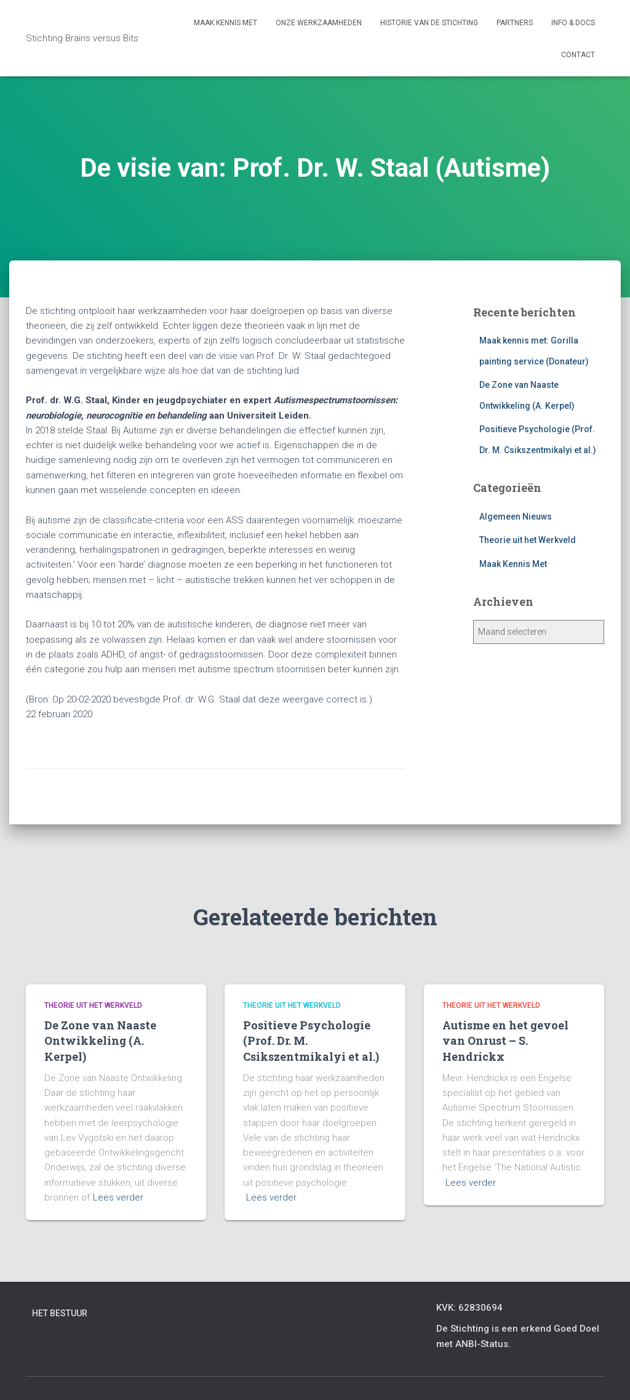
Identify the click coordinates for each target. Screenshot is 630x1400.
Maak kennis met (225, 22)
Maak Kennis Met (513, 564)
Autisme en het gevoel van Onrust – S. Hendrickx (505, 1040)
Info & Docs (573, 22)
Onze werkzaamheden (319, 22)
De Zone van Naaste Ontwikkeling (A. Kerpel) (100, 1040)
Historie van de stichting (429, 22)
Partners (514, 22)
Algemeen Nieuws (515, 516)
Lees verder (118, 1197)
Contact (578, 54)
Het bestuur (59, 1313)
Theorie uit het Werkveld (527, 540)
